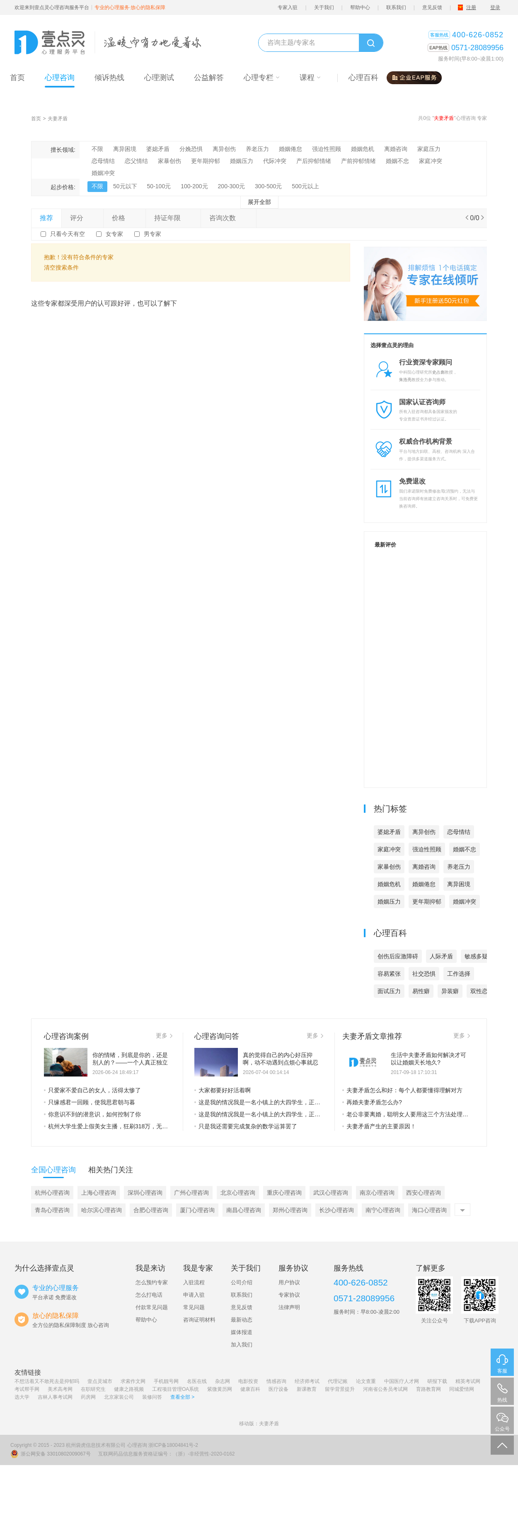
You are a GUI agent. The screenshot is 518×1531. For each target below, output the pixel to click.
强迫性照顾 (326, 149)
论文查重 (366, 1381)
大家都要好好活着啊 (222, 1090)
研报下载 (437, 1381)
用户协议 (289, 1282)
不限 (97, 149)
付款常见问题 (152, 1307)
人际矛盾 (441, 956)
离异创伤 (224, 149)
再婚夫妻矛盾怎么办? (372, 1102)
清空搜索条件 (61, 267)
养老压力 (257, 149)
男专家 (152, 234)
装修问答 (152, 1397)
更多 (164, 1035)
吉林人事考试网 (55, 1397)
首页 (36, 119)
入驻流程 (194, 1282)
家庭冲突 (430, 161)
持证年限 (173, 217)
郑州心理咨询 (290, 1210)
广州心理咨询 (191, 1192)
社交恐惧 (424, 973)
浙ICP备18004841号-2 (173, 1445)
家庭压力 (429, 149)
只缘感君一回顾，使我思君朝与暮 (89, 1102)
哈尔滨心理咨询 (101, 1210)
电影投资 (248, 1381)
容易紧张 (389, 973)
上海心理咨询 (98, 1192)
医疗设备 (278, 1389)
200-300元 (231, 186)
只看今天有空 (67, 234)
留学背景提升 (340, 1389)
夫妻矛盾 (58, 119)
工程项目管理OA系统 (175, 1389)
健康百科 (250, 1389)
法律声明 (289, 1307)
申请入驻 (194, 1295)
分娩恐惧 (191, 149)
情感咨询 (276, 1381)
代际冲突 (274, 161)
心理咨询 (137, 1445)
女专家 (114, 234)
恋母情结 (103, 161)
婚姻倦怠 (290, 149)
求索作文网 (133, 1381)
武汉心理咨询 (330, 1192)
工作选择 (458, 973)
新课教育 (307, 1389)
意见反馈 (432, 7)
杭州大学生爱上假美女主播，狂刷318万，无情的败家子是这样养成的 (108, 1126)
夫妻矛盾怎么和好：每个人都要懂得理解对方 (402, 1090)
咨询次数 (228, 217)
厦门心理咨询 (197, 1210)
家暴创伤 (169, 161)
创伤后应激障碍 (398, 956)
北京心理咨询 (237, 1192)
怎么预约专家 (152, 1282)
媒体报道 (241, 1332)
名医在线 (197, 1381)
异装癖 (450, 991)
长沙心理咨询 (336, 1210)
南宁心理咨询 (383, 1210)
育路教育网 (428, 1389)
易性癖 (421, 991)
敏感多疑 (476, 956)
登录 (495, 7)
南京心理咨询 (377, 1192)
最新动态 (241, 1320)
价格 (124, 217)
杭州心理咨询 (52, 1192)
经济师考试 (307, 1381)
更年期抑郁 (205, 161)
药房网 (88, 1397)
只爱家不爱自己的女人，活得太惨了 (92, 1090)
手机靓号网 (166, 1381)
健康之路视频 (129, 1389)
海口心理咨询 (429, 1210)
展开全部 (259, 202)
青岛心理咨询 (52, 1210)
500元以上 (305, 186)
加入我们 (241, 1344)
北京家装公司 (119, 1397)
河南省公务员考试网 (385, 1389)
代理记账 (338, 1381)
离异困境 (124, 149)
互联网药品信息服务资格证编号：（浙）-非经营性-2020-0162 (166, 1454)
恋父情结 (136, 161)
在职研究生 (93, 1389)
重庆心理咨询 (284, 1192)
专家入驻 (288, 7)
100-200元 (194, 186)
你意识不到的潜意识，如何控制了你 (92, 1114)
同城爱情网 (461, 1389)
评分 (82, 217)
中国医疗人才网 (401, 1381)
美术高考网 (60, 1389)
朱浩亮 (405, 379)
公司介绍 (241, 1282)
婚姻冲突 (103, 173)
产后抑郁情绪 (313, 161)
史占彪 (438, 372)
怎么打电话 (149, 1295)
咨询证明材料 (199, 1320)
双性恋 (479, 991)
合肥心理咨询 (150, 1210)
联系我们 (396, 7)
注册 (471, 7)
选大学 (22, 1397)
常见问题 (194, 1307)
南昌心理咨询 (243, 1210)
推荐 (46, 217)
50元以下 (125, 186)
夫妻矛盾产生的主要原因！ (379, 1126)
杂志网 (222, 1381)
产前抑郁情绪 (358, 161)
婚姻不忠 (397, 161)
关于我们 (324, 7)
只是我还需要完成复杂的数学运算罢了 (245, 1126)
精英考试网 (467, 1381)
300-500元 (268, 186)
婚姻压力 (241, 161)
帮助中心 (360, 7)
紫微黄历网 (219, 1389)
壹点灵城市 (99, 1381)
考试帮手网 (27, 1389)
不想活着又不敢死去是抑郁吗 (47, 1381)
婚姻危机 (362, 149)
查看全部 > (182, 1397)
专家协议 (289, 1295)
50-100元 (159, 186)
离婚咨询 (395, 149)
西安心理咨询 (423, 1192)
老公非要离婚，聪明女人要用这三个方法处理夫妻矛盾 (406, 1114)
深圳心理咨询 (145, 1192)
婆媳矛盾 (157, 149)
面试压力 (389, 991)
